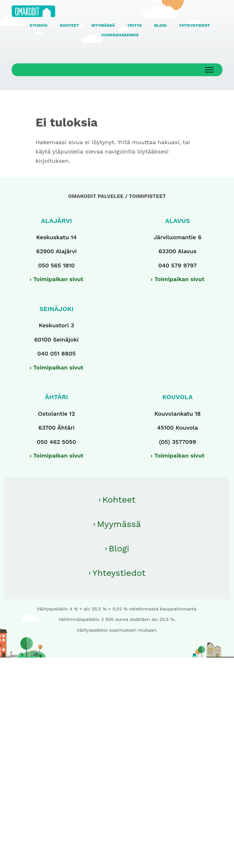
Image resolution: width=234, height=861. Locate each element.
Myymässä (119, 524)
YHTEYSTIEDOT (194, 25)
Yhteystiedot (119, 573)
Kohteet (118, 499)
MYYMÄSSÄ (103, 25)
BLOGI (160, 25)
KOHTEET (69, 25)
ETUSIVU (39, 25)
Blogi (119, 548)
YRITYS (134, 25)
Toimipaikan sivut (58, 279)
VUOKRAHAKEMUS (120, 35)
